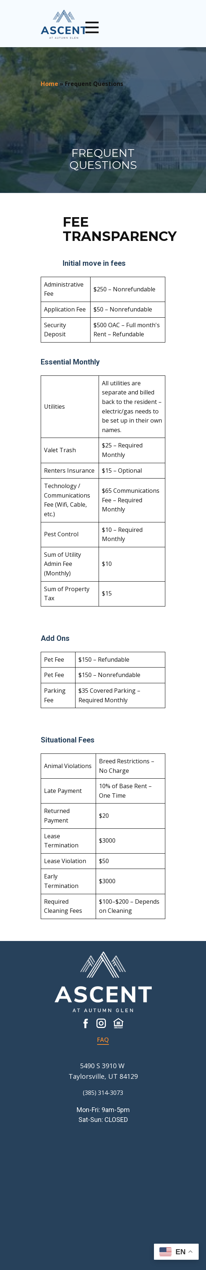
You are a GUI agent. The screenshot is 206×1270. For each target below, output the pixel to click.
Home (49, 84)
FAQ (103, 1040)
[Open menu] (92, 27)
